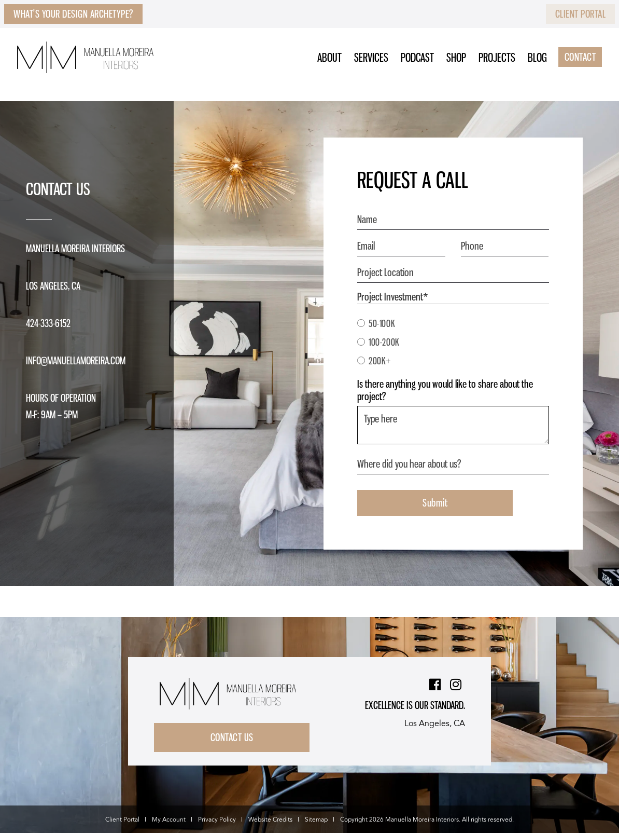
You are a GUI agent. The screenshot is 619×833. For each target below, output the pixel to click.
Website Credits (270, 820)
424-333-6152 (48, 323)
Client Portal (580, 14)
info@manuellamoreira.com (75, 360)
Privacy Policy (217, 820)
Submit (435, 503)
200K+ (380, 360)
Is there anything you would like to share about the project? (445, 390)
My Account (169, 820)
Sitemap (316, 820)
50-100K (382, 323)
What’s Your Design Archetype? (73, 14)
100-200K (384, 342)
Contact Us (232, 737)
